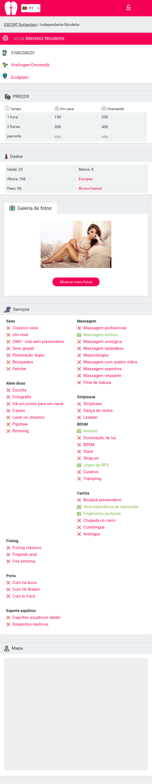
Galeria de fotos (30, 208)
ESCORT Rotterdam (20, 24)
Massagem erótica (100, 334)
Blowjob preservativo (102, 499)
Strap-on (91, 458)
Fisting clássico (27, 547)
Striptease (92, 403)
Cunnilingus (94, 527)
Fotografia (22, 396)
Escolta (19, 390)
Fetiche (19, 368)
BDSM (89, 444)
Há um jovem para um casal (38, 403)
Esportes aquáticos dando (36, 617)
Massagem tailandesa (103, 348)
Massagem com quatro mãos (110, 362)
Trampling (92, 478)
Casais (19, 410)
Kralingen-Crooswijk (26, 65)
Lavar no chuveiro (29, 417)
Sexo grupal (23, 348)
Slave (88, 451)
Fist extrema (24, 561)
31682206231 (23, 52)
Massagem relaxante (102, 375)
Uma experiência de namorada (110, 506)
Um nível (20, 334)
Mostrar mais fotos (76, 282)
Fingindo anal (25, 554)
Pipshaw (20, 424)
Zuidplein (16, 76)
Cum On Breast (26, 589)
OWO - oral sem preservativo (38, 341)
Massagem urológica (102, 341)
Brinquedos (23, 362)
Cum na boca (25, 582)
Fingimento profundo (102, 513)
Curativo (91, 471)
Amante (90, 431)
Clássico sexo (25, 327)
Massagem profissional (104, 327)
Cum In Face (24, 596)
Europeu (86, 179)
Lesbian (90, 417)
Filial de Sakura (97, 382)
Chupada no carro (99, 520)
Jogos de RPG (96, 465)
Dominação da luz (99, 437)
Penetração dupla (28, 355)
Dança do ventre (98, 410)
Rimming (21, 431)
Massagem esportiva (102, 368)
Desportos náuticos (30, 624)
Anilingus (91, 534)
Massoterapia (95, 355)
